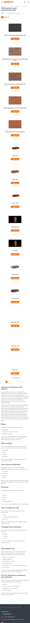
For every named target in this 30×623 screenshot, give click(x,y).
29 (21, 381)
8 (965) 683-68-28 (7, 614)
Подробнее (15, 38)
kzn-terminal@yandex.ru (9, 616)
